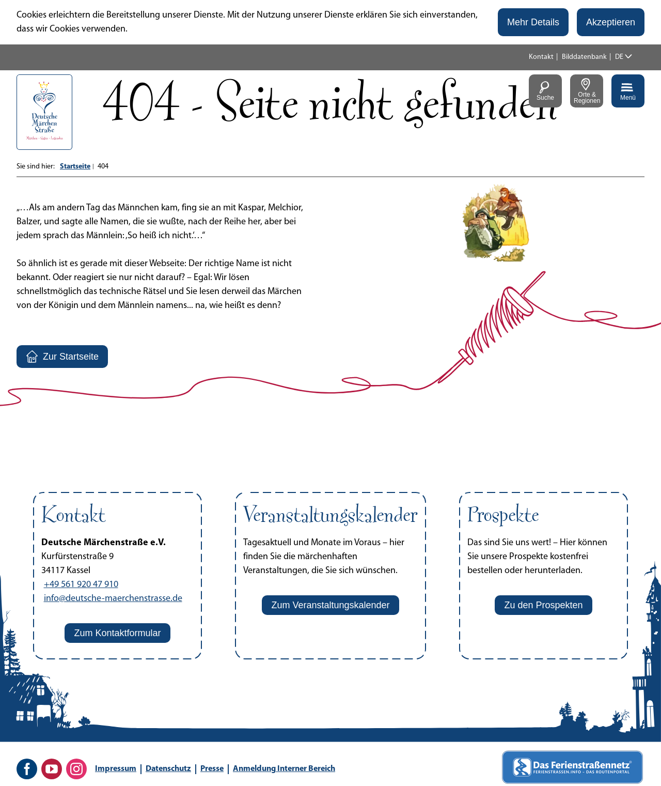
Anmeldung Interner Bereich (284, 769)
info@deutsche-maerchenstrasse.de (113, 599)
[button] (533, 22)
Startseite (75, 167)
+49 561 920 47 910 (81, 585)
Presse (212, 769)
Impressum (115, 769)
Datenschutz (168, 769)
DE (619, 57)
